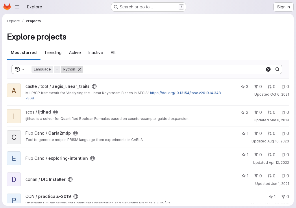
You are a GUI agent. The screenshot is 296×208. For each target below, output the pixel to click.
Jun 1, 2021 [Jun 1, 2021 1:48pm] (280, 183)
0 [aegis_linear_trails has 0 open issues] (285, 86)
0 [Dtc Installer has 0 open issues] (285, 175)
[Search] (174, 69)
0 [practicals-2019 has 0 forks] (285, 196)
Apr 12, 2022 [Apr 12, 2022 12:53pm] (279, 162)
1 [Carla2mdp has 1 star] (245, 133)
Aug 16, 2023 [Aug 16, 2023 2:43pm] (278, 141)
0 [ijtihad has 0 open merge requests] (271, 112)
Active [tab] (75, 52)
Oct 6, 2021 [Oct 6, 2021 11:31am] (279, 94)
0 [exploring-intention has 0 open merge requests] (271, 154)
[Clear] (268, 69)
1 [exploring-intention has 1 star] (245, 154)
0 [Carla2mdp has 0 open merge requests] (271, 133)
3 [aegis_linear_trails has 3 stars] (244, 86)
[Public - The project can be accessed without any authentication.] (94, 86)
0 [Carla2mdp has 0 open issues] (285, 133)
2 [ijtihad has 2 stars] (244, 112)
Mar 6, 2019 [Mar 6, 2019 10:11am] (279, 120)
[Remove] (79, 69)
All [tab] (113, 52)
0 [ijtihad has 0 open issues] (285, 112)
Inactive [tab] (95, 52)
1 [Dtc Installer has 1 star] (245, 175)
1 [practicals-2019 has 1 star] (272, 196)
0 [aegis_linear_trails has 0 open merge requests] (271, 86)
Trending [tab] (53, 52)
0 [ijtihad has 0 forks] (258, 112)
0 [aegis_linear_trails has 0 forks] (258, 86)
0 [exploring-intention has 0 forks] (258, 154)
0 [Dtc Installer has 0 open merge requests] (271, 175)
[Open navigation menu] (17, 7)
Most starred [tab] (24, 52)
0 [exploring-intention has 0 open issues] (285, 154)
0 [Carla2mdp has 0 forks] (258, 133)
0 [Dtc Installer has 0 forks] (258, 175)
